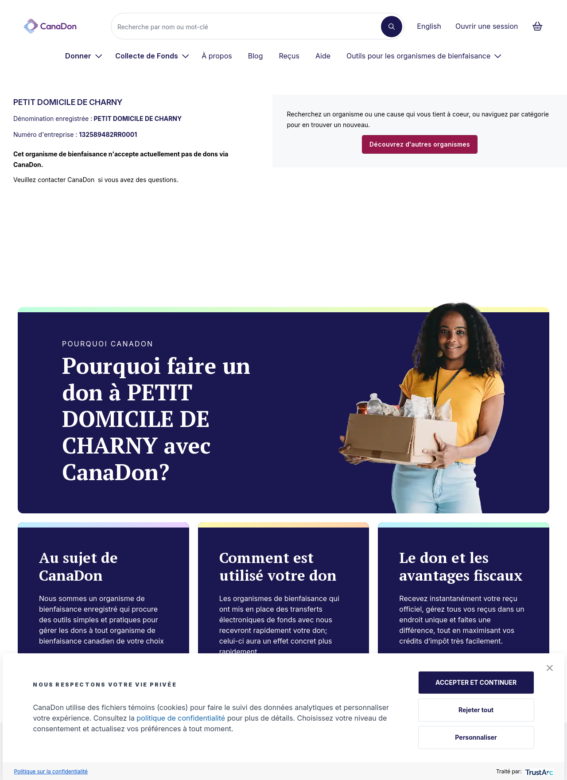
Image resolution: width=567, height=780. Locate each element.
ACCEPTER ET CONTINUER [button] (476, 682)
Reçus (289, 55)
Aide (322, 55)
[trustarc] (538, 771)
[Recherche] (249, 26)
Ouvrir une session (486, 26)
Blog (255, 55)
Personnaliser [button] (476, 737)
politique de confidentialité (180, 718)
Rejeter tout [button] (475, 710)
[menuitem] (84, 56)
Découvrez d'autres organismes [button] (419, 144)
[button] (550, 668)
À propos (217, 55)
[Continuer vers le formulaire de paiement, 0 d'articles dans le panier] (540, 26)
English (429, 26)
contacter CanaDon (66, 179)
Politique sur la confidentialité (51, 771)
